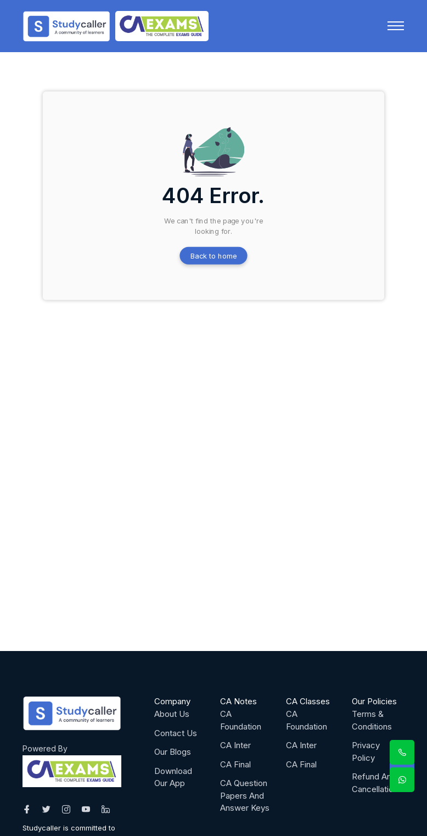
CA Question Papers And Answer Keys (244, 795)
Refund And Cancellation (375, 782)
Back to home (213, 255)
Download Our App (173, 777)
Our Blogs (172, 752)
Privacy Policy (366, 751)
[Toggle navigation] (395, 25)
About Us (171, 714)
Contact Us (175, 733)
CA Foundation (240, 720)
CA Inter (235, 745)
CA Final (235, 764)
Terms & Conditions (372, 720)
